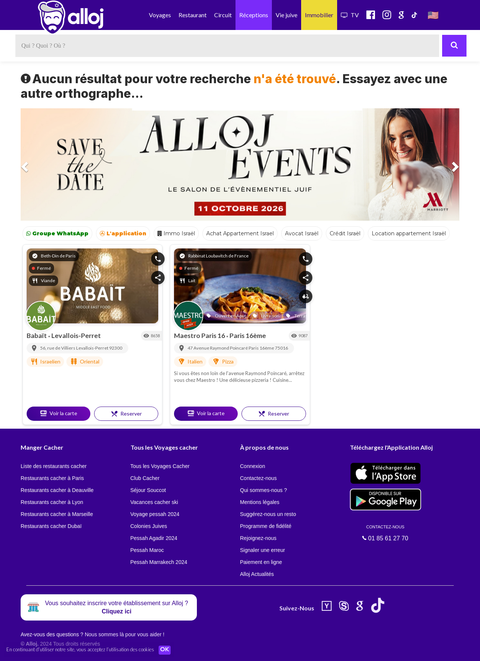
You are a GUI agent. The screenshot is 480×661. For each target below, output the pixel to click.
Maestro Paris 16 (200, 335)
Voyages (160, 14)
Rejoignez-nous (258, 538)
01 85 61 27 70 (385, 532)
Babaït (37, 335)
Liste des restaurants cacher (54, 466)
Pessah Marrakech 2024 (159, 562)
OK (165, 650)
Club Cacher (145, 478)
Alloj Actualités (257, 574)
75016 (281, 348)
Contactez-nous (258, 478)
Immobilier (319, 14)
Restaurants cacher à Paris (52, 478)
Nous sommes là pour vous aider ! (124, 634)
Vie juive (286, 14)
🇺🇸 (433, 14)
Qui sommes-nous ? (263, 490)
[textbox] (227, 45)
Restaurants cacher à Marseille (57, 514)
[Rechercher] (454, 46)
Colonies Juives (148, 526)
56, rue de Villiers (58, 348)
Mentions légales (259, 502)
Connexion (252, 466)
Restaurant (192, 14)
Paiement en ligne (261, 562)
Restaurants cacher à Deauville (57, 490)
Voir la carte (58, 413)
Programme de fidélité (265, 526)
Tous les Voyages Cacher (160, 466)
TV (350, 14)
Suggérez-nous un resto (268, 514)
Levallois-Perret (76, 335)
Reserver (126, 413)
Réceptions (253, 14)
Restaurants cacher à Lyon (52, 502)
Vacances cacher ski (154, 502)
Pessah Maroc (147, 550)
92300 (115, 348)
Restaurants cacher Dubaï (51, 526)
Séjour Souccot (148, 490)
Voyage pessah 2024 (155, 514)
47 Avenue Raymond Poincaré (218, 348)
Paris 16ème (248, 335)
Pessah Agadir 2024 (153, 538)
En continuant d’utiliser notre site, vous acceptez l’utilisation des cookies (80, 650)
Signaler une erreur (262, 550)
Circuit (223, 14)
